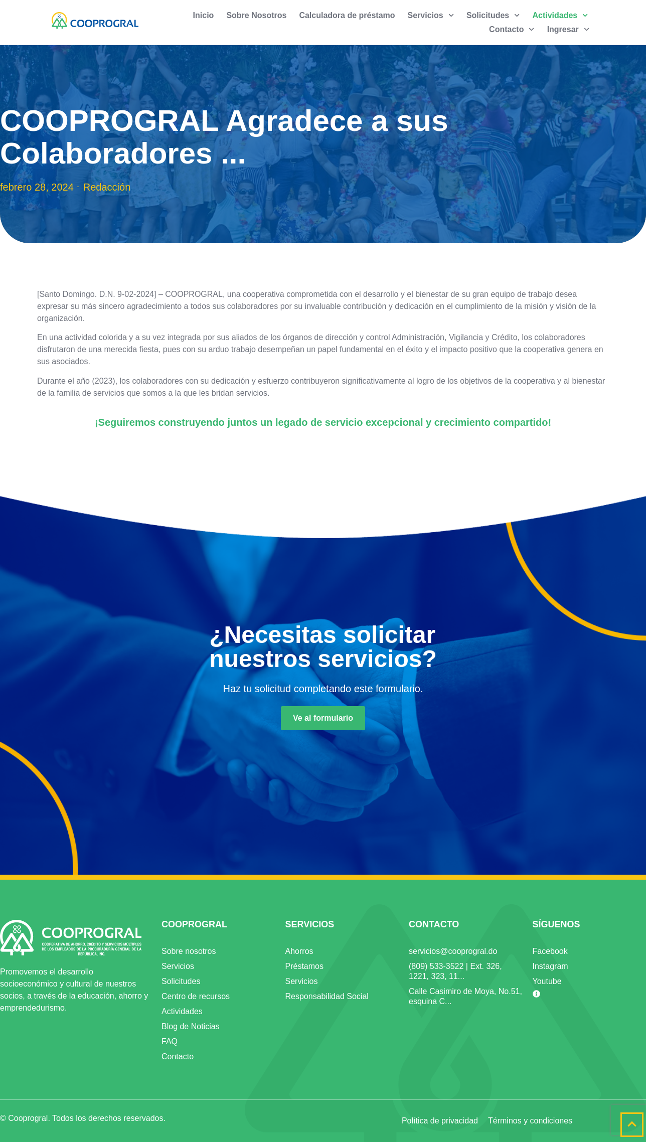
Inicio (203, 15)
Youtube (547, 981)
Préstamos (304, 966)
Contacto (512, 30)
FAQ (170, 1041)
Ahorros (299, 951)
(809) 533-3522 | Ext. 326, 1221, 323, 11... (455, 971)
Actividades (560, 16)
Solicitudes (493, 16)
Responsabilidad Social (327, 996)
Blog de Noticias (191, 1026)
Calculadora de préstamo (347, 15)
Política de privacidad (440, 1120)
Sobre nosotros (189, 951)
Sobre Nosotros (256, 15)
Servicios (431, 16)
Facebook (550, 951)
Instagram (550, 966)
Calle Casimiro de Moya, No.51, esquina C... (465, 996)
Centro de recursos (196, 996)
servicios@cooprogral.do (453, 951)
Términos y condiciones (530, 1120)
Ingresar (568, 30)
